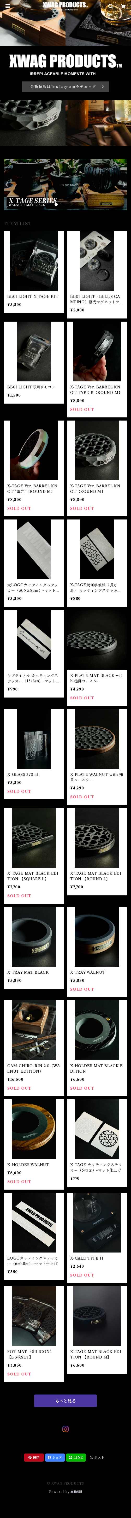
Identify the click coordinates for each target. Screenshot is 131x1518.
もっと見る (65, 1400)
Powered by (65, 1492)
